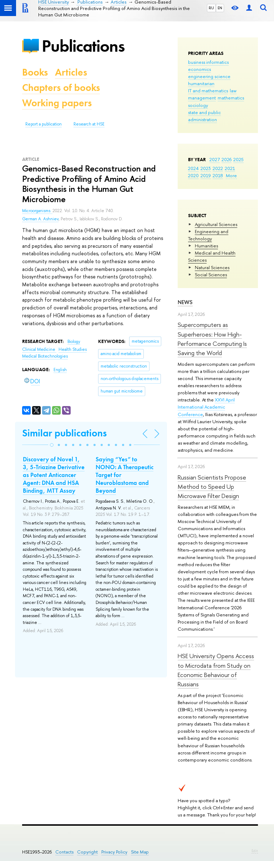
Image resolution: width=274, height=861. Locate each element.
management (202, 97)
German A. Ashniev (40, 219)
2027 (214, 159)
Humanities (206, 245)
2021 (230, 168)
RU (211, 7)
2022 (218, 168)
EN (220, 7)
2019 (206, 175)
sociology (198, 105)
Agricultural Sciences (216, 224)
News (185, 302)
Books (35, 72)
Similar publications (64, 433)
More (231, 175)
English (60, 370)
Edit (255, 850)
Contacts (64, 852)
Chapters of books (61, 87)
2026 (227, 159)
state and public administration (204, 116)
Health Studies (73, 349)
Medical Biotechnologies (45, 356)
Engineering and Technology (208, 235)
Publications (83, 46)
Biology (73, 341)
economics (199, 69)
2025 (238, 159)
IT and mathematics (208, 90)
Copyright (87, 852)
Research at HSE (89, 124)
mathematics (231, 97)
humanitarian (201, 83)
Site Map (140, 852)
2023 (206, 168)
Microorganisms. (37, 211)
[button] (51, 445)
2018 (218, 175)
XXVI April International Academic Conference (206, 406)
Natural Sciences (212, 267)
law (233, 90)
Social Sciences (211, 274)
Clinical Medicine (39, 349)
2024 (193, 168)
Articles (71, 72)
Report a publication (43, 124)
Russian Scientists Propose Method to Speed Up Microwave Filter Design (212, 486)
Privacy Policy (114, 852)
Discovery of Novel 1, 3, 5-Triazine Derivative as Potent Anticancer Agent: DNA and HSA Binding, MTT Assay (54, 474)
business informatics (208, 62)
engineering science (209, 76)
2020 (193, 175)
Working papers (57, 103)
